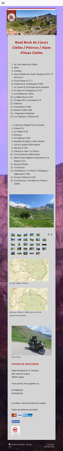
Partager (15, 421)
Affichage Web (49, 446)
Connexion (50, 444)
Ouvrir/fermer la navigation (31, 3)
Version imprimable (17, 444)
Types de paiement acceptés (25, 410)
